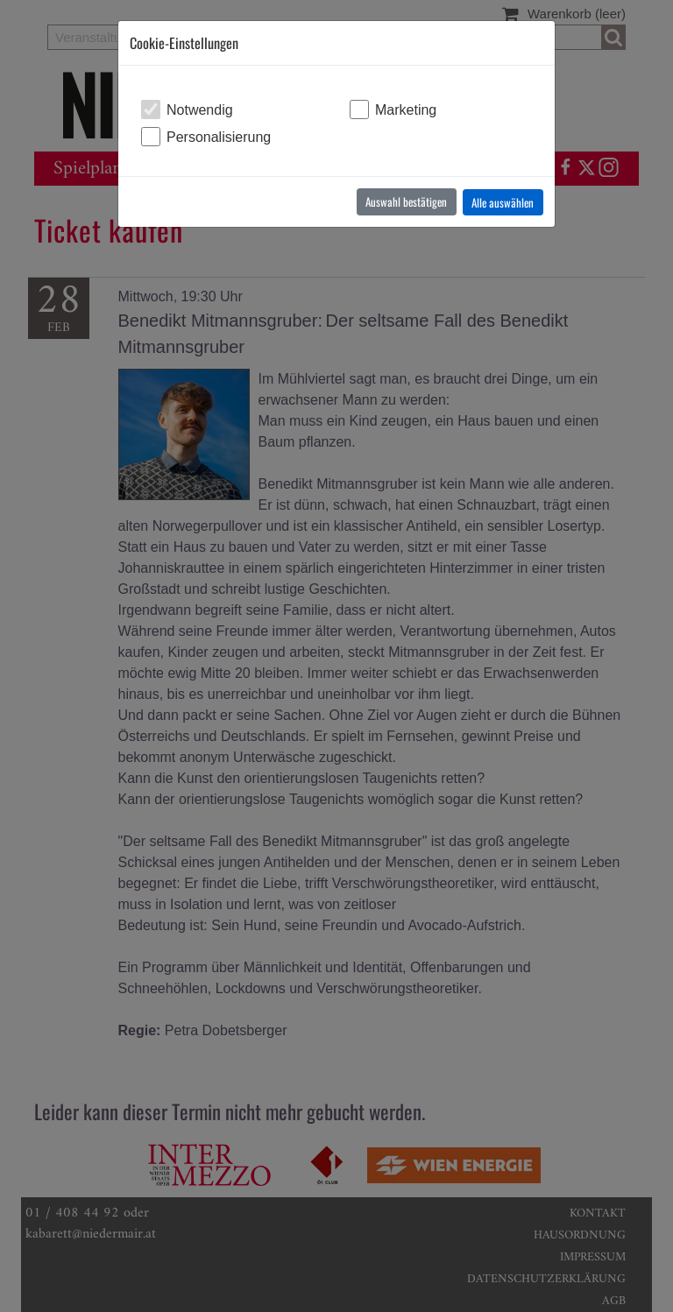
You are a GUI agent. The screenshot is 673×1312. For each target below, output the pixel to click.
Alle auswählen (502, 202)
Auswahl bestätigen (406, 201)
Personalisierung (218, 137)
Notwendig (199, 109)
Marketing (405, 109)
